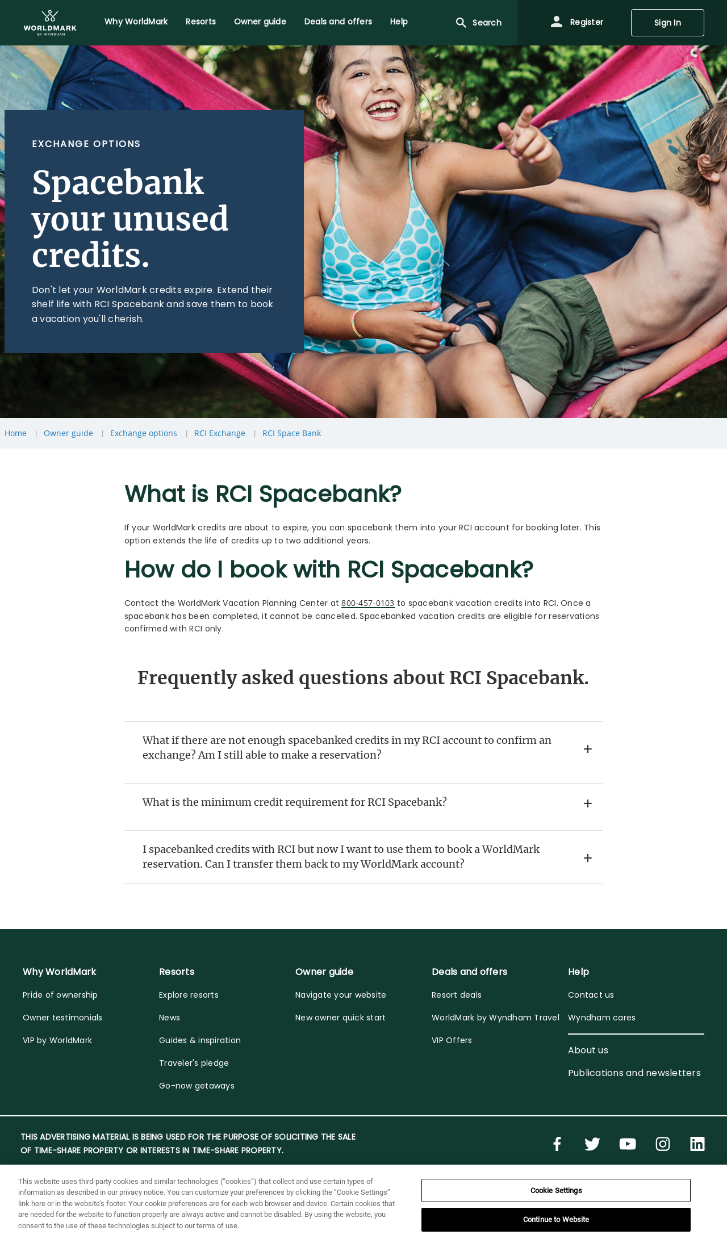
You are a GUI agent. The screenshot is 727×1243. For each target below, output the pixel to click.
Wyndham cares (602, 1017)
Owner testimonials (63, 1017)
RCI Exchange (219, 433)
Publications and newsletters (634, 1072)
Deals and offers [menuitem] (338, 21)
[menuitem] (50, 22)
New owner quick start (340, 1017)
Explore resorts (189, 995)
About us (588, 1050)
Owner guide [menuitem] (260, 21)
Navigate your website (340, 995)
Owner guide (68, 433)
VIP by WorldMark (57, 1040)
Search (478, 23)
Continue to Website (556, 1219)
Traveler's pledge (194, 1063)
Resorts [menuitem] (201, 21)
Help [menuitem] (399, 21)
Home (16, 433)
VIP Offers (452, 1040)
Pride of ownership (60, 995)
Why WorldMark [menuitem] (136, 21)
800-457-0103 (367, 602)
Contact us (591, 995)
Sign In (667, 22)
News (169, 1017)
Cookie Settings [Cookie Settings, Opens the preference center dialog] (556, 1190)
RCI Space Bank (291, 433)
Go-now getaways (197, 1085)
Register (576, 23)
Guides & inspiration (200, 1040)
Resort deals (457, 995)
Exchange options (143, 433)
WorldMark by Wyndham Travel (495, 1017)
